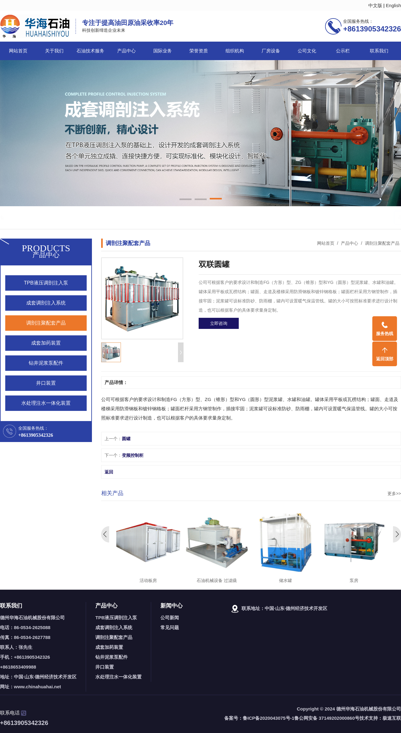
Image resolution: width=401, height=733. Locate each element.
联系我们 (379, 50)
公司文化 (307, 50)
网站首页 (18, 50)
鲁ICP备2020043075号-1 (268, 718)
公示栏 (343, 50)
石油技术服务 (90, 50)
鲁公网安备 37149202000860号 (326, 718)
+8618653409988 (18, 667)
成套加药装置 (109, 647)
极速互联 (391, 718)
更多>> (394, 493)
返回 (109, 471)
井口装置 (104, 667)
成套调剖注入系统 (113, 627)
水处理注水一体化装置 (118, 676)
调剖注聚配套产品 (381, 243)
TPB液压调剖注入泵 (116, 617)
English (393, 5)
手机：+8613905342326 (25, 657)
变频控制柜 (132, 455)
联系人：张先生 (16, 647)
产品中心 (126, 50)
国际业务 (162, 50)
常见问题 (169, 627)
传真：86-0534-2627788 (25, 637)
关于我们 (54, 50)
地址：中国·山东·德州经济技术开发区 (38, 676)
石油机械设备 (86, 217)
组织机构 (234, 50)
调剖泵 (62, 217)
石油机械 (43, 217)
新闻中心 (171, 606)
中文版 (375, 5)
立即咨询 (218, 323)
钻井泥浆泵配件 (111, 657)
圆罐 (126, 438)
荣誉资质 (198, 50)
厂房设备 (271, 50)
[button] (186, 200)
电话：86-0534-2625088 (25, 627)
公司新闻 (169, 617)
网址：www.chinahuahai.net (30, 686)
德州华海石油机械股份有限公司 (32, 617)
